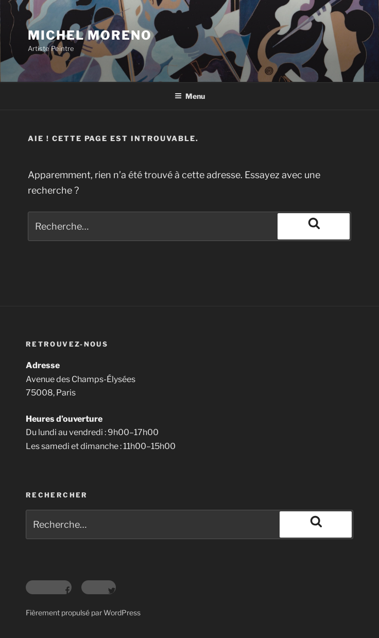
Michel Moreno (90, 35)
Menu (190, 96)
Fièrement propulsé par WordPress (83, 612)
